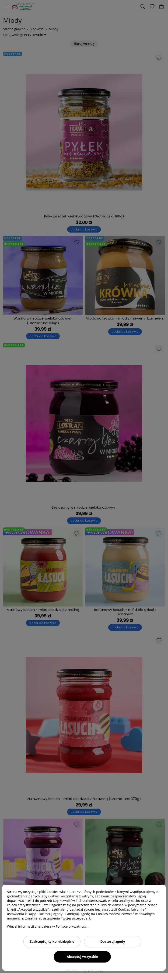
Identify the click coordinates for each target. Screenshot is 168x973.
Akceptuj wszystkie (82, 956)
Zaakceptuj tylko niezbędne (52, 941)
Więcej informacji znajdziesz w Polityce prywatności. (47, 926)
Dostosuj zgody (112, 941)
